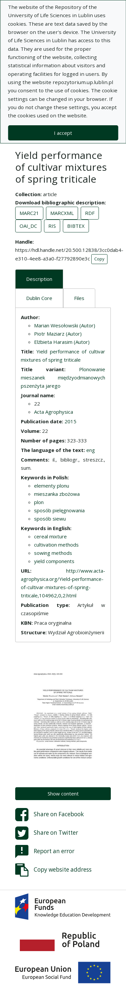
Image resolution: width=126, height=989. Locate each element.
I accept (63, 133)
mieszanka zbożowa (57, 494)
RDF (90, 213)
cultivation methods (56, 544)
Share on (49, 814)
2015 (70, 421)
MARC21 (29, 213)
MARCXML (62, 213)
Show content (63, 793)
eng (90, 450)
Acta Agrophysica (53, 411)
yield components (54, 561)
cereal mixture (50, 536)
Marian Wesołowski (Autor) (64, 325)
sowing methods (53, 553)
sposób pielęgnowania (59, 510)
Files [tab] (79, 298)
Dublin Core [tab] (39, 298)
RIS (52, 226)
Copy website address (53, 870)
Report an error (44, 851)
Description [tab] (39, 279)
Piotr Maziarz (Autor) (58, 333)
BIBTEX (76, 226)
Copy (99, 259)
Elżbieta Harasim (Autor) (62, 342)
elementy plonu (51, 485)
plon (39, 502)
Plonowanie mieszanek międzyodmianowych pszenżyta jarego (63, 377)
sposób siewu (50, 518)
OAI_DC (28, 226)
